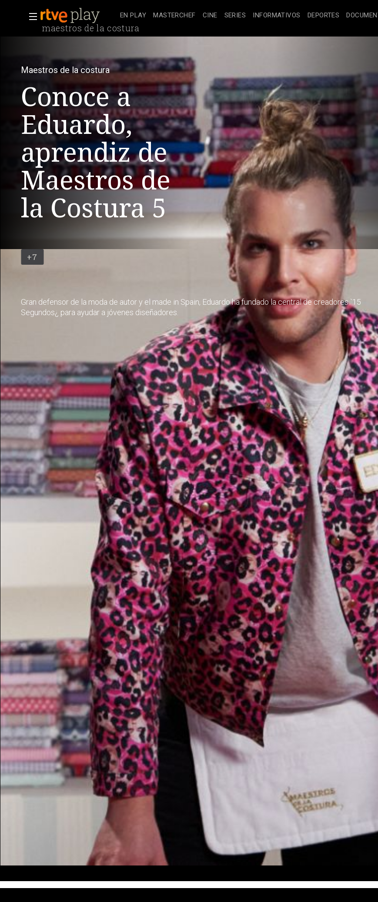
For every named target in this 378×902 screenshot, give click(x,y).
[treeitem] (133, 16)
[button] (30, 16)
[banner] (78, 15)
